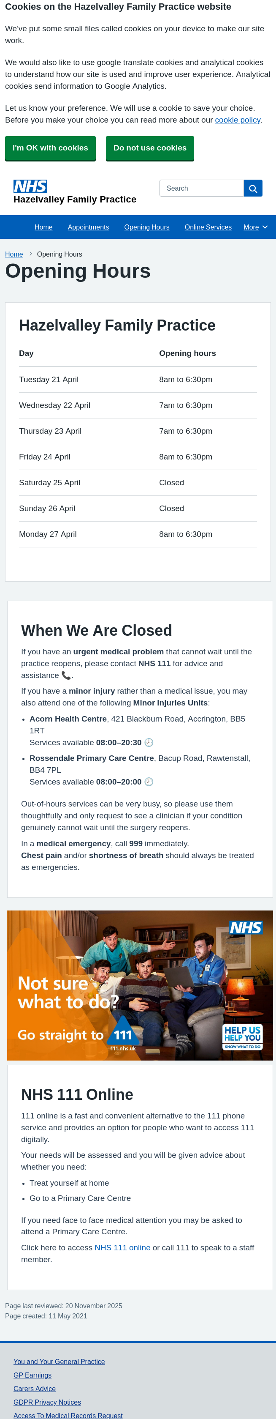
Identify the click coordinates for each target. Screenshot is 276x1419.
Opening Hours (147, 227)
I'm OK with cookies (50, 148)
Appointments (88, 227)
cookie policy (237, 120)
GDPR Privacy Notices (47, 1402)
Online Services (208, 227)
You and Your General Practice (59, 1361)
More (256, 227)
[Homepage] (81, 192)
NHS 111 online (123, 1248)
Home (44, 227)
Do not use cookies (150, 148)
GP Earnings (32, 1375)
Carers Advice (35, 1388)
